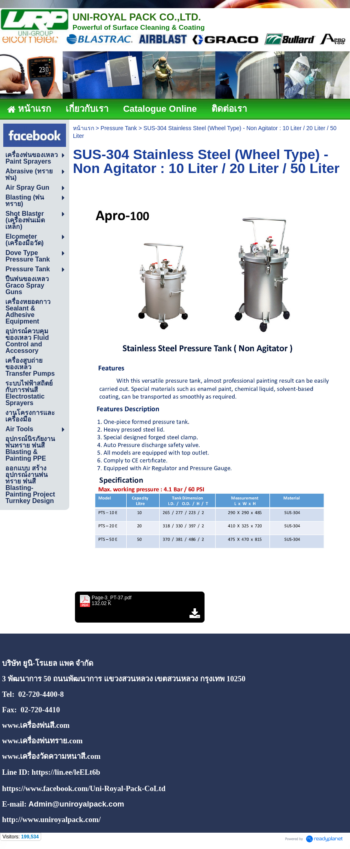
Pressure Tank (119, 128)
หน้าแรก (83, 128)
